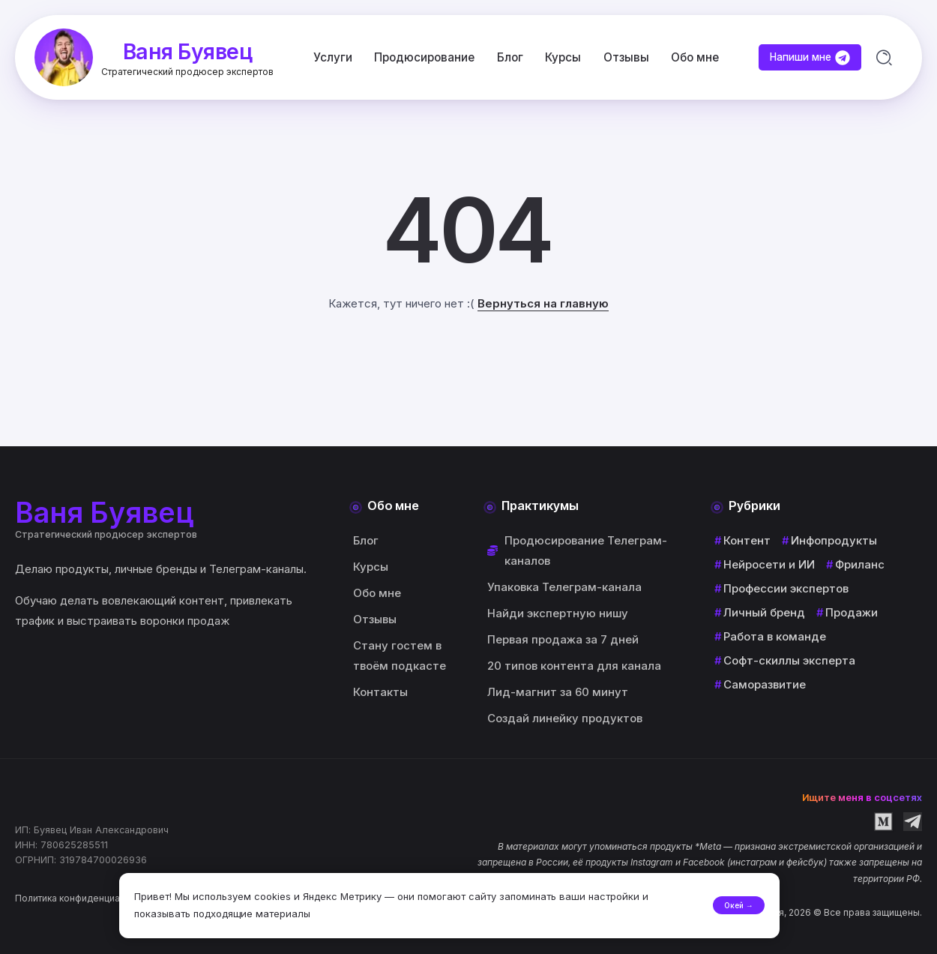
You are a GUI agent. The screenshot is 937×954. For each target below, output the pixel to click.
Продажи (851, 613)
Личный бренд (764, 613)
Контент (747, 541)
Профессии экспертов (786, 589)
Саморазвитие (764, 685)
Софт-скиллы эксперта (789, 661)
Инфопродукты (834, 541)
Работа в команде (774, 637)
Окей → (727, 899)
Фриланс (860, 565)
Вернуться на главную (543, 305)
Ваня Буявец (189, 50)
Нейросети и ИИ (769, 565)
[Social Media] (883, 821)
